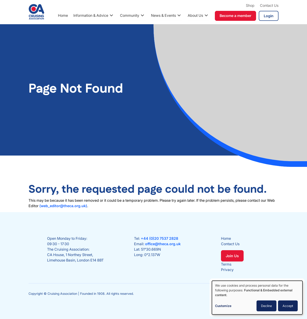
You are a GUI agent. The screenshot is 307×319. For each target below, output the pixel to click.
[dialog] (257, 297)
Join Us (232, 256)
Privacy (227, 269)
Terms (226, 264)
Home (63, 15)
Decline (266, 306)
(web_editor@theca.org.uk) (63, 206)
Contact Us (269, 5)
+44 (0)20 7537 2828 (159, 238)
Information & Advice (90, 15)
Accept (288, 306)
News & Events (163, 15)
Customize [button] (223, 306)
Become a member (235, 15)
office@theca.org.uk (163, 244)
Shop (250, 5)
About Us (195, 15)
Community (129, 15)
